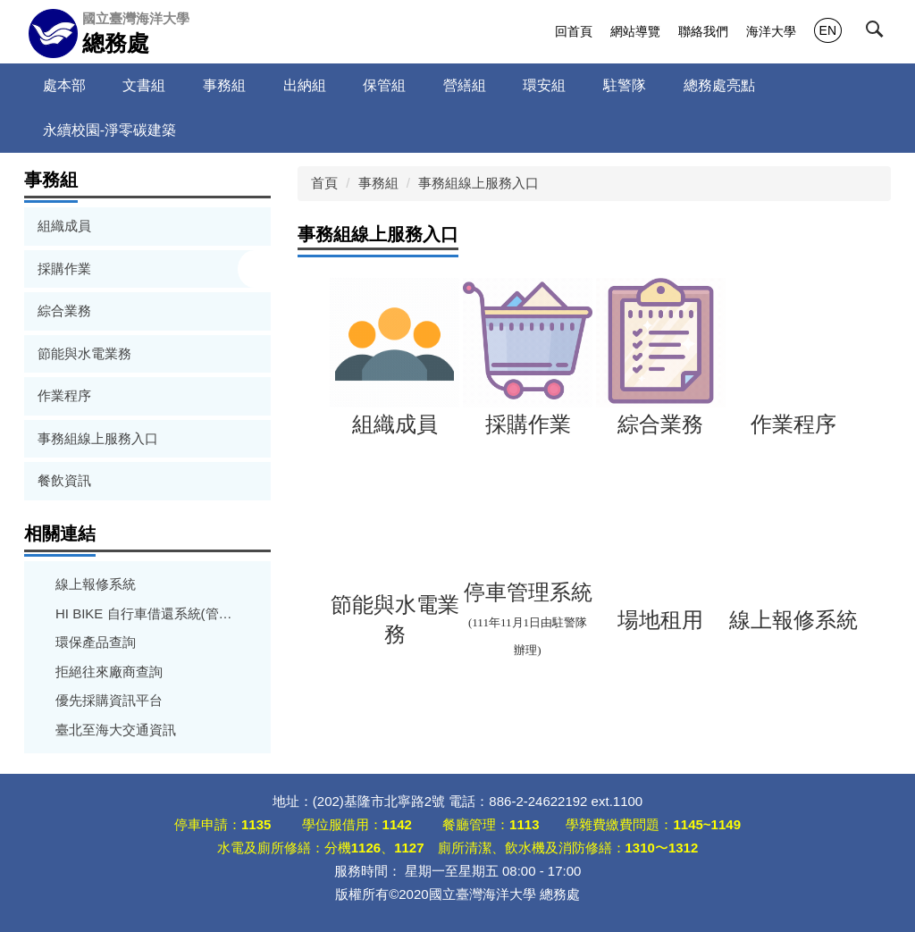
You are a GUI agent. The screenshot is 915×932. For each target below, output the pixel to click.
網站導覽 (635, 31)
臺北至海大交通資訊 (115, 729)
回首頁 (573, 31)
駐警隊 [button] (624, 85)
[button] (878, 33)
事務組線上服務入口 (98, 438)
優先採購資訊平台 (109, 700)
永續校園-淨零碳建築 (109, 130)
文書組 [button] (143, 85)
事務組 (378, 182)
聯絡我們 (703, 31)
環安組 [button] (544, 85)
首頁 (324, 182)
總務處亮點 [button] (719, 85)
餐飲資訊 (64, 480)
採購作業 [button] (66, 268)
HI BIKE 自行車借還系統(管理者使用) (147, 613)
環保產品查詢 (95, 642)
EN (827, 30)
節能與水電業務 (84, 353)
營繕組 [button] (464, 85)
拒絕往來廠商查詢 (109, 671)
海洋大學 (771, 31)
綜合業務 (64, 310)
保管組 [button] (384, 85)
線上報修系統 (95, 584)
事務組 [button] (224, 85)
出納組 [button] (304, 85)
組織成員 (64, 225)
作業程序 (64, 395)
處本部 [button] (64, 85)
